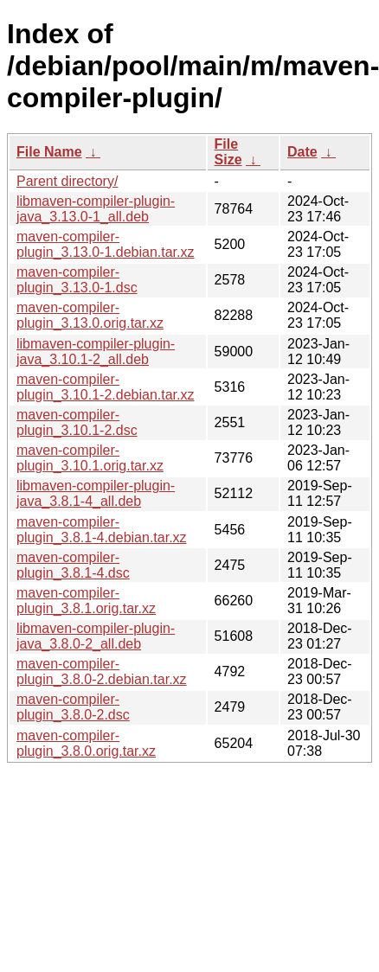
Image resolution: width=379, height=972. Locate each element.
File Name (49, 151)
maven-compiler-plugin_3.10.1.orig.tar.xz (90, 458)
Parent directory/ (67, 181)
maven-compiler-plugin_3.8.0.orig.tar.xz (86, 743)
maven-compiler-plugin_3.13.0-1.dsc (77, 280)
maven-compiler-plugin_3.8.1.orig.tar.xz (86, 600)
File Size (228, 152)
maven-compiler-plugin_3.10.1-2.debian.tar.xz (105, 387)
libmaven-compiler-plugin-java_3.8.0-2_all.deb (95, 636)
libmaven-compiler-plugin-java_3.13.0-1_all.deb (95, 209)
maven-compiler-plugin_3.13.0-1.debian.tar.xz (105, 244)
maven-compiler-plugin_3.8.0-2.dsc (73, 707)
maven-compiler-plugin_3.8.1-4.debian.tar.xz (101, 530)
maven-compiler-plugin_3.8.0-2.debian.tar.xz (101, 671)
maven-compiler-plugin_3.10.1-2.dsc (77, 422)
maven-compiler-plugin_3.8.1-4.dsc (73, 565)
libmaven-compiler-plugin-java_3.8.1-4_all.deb (95, 493)
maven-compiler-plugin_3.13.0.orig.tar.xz (90, 315)
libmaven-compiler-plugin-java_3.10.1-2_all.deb (95, 351)
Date (302, 151)
